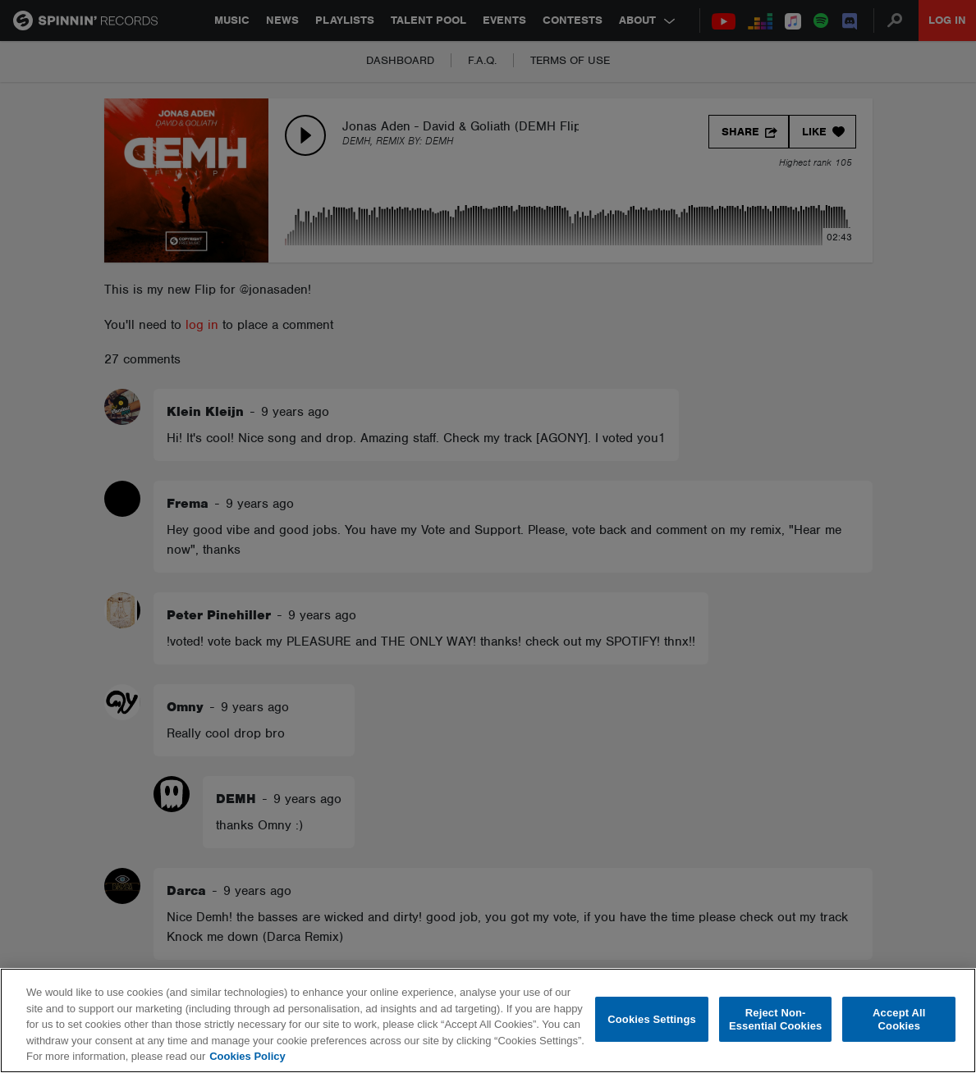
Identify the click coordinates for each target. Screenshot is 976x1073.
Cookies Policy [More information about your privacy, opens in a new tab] (247, 1056)
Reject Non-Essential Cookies (775, 1019)
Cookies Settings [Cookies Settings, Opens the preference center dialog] (651, 1019)
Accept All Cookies (899, 1019)
